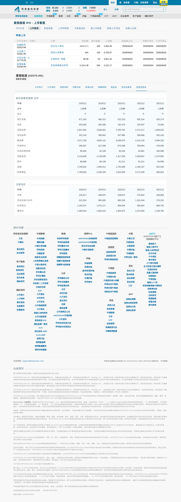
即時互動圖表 (63, 250)
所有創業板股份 (40, 279)
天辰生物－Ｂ (23, 58)
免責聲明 (20, 306)
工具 (130, 285)
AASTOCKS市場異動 (63, 315)
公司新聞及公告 (63, 312)
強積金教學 (131, 310)
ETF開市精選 (152, 263)
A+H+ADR (40, 335)
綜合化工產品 (57, 46)
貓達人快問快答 (152, 250)
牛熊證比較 (111, 277)
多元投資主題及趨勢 (152, 266)
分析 (111, 316)
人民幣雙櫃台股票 (40, 261)
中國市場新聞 (88, 250)
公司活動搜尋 (40, 316)
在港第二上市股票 (40, 283)
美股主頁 (111, 305)
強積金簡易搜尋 (131, 303)
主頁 (20, 238)
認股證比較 (111, 256)
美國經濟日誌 (111, 327)
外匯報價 (130, 242)
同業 (63, 304)
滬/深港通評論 (88, 271)
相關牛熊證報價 (63, 261)
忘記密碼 (20, 274)
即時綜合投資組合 (63, 327)
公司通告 (40, 294)
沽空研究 (40, 298)
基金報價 (130, 274)
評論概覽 (88, 263)
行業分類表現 (40, 264)
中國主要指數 (40, 246)
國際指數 (40, 242)
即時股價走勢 (63, 285)
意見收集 (20, 277)
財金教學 (20, 253)
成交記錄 (63, 293)
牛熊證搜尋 (111, 273)
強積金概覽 (131, 299)
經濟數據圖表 (40, 346)
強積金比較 (131, 306)
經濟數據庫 (41, 342)
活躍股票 (40, 253)
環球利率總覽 (40, 350)
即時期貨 (40, 250)
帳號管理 (20, 270)
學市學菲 (152, 260)
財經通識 (152, 292)
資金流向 (63, 300)
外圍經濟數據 (111, 331)
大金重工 (21, 51)
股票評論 (88, 267)
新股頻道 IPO (40, 320)
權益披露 (63, 308)
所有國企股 (41, 272)
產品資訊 (20, 249)
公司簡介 (20, 295)
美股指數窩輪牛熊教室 (152, 285)
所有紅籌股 (41, 276)
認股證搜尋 (111, 252)
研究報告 (88, 282)
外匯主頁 (131, 238)
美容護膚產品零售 (59, 65)
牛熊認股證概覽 (111, 238)
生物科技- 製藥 (58, 59)
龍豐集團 (21, 64)
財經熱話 (152, 276)
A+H (41, 328)
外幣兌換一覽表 (131, 257)
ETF (40, 291)
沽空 (63, 289)
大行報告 (40, 309)
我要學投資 (152, 289)
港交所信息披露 (88, 246)
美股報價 (111, 309)
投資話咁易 (152, 269)
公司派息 (40, 302)
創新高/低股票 (41, 257)
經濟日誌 (40, 338)
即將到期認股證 (111, 259)
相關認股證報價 (63, 257)
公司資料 (63, 319)
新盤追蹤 (152, 302)
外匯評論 (88, 278)
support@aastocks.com (33, 361)
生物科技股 (41, 287)
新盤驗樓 (152, 298)
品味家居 (152, 295)
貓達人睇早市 (152, 247)
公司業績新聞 (40, 305)
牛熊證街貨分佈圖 (111, 280)
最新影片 (152, 244)
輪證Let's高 (152, 282)
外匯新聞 (131, 246)
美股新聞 (111, 323)
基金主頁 (131, 271)
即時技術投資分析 (63, 323)
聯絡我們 (20, 281)
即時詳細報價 (63, 242)
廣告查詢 (20, 302)
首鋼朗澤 (21, 45)
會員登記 (20, 266)
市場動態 (111, 312)
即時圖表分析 (63, 246)
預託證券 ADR (40, 331)
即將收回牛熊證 (111, 284)
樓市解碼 (152, 305)
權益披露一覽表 (40, 324)
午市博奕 (152, 257)
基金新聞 (131, 278)
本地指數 (40, 238)
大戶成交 (63, 297)
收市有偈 (152, 253)
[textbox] (144, 9)
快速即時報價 (63, 238)
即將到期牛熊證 (111, 288)
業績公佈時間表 (40, 313)
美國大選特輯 (152, 273)
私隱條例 (20, 310)
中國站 (21, 242)
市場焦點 (152, 279)
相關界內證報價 (63, 264)
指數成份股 (41, 268)
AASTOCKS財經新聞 (88, 238)
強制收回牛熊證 (111, 292)
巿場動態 (130, 253)
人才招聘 (20, 298)
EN (31, 2)
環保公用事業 (57, 52)
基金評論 (88, 274)
